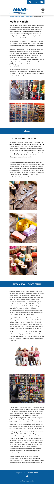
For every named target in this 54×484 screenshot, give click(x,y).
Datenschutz (33, 472)
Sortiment (29, 17)
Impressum (20, 472)
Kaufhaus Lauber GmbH (17, 17)
